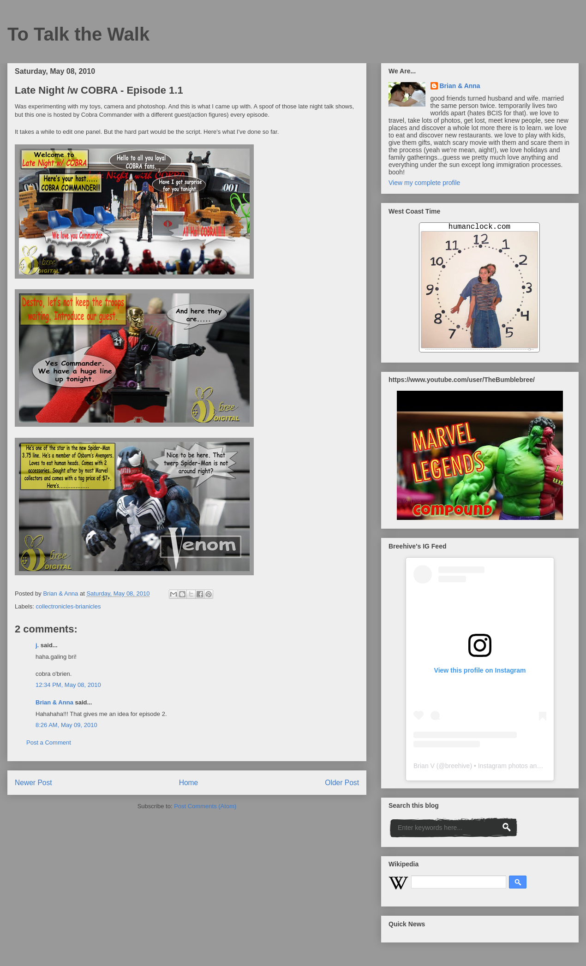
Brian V (424, 765)
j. (37, 645)
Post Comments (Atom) (205, 806)
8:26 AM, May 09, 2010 (66, 725)
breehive (457, 765)
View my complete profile (424, 182)
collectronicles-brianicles (68, 606)
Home (188, 783)
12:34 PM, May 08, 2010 (68, 684)
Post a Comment (48, 742)
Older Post (342, 783)
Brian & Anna (54, 702)
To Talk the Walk (78, 34)
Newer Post (33, 783)
